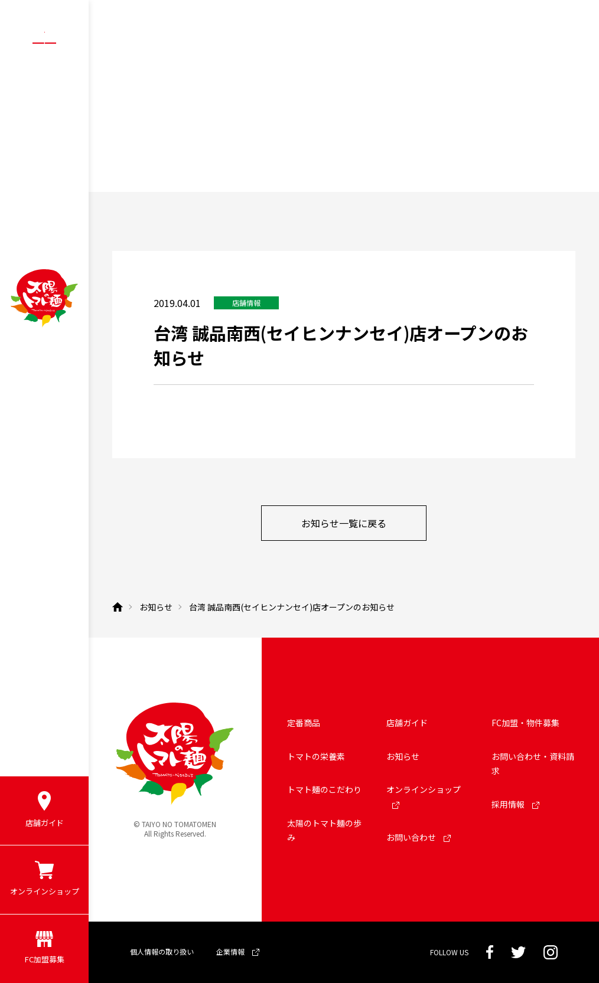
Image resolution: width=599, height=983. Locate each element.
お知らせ (402, 756)
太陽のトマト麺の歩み (324, 830)
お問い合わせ (418, 837)
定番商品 (303, 723)
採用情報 (515, 804)
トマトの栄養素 (316, 756)
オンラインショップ (423, 796)
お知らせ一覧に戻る (343, 523)
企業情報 (237, 951)
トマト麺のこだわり (324, 789)
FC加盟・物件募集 (525, 723)
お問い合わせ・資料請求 (532, 763)
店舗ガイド (407, 723)
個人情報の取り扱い (162, 951)
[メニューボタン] (44, 42)
